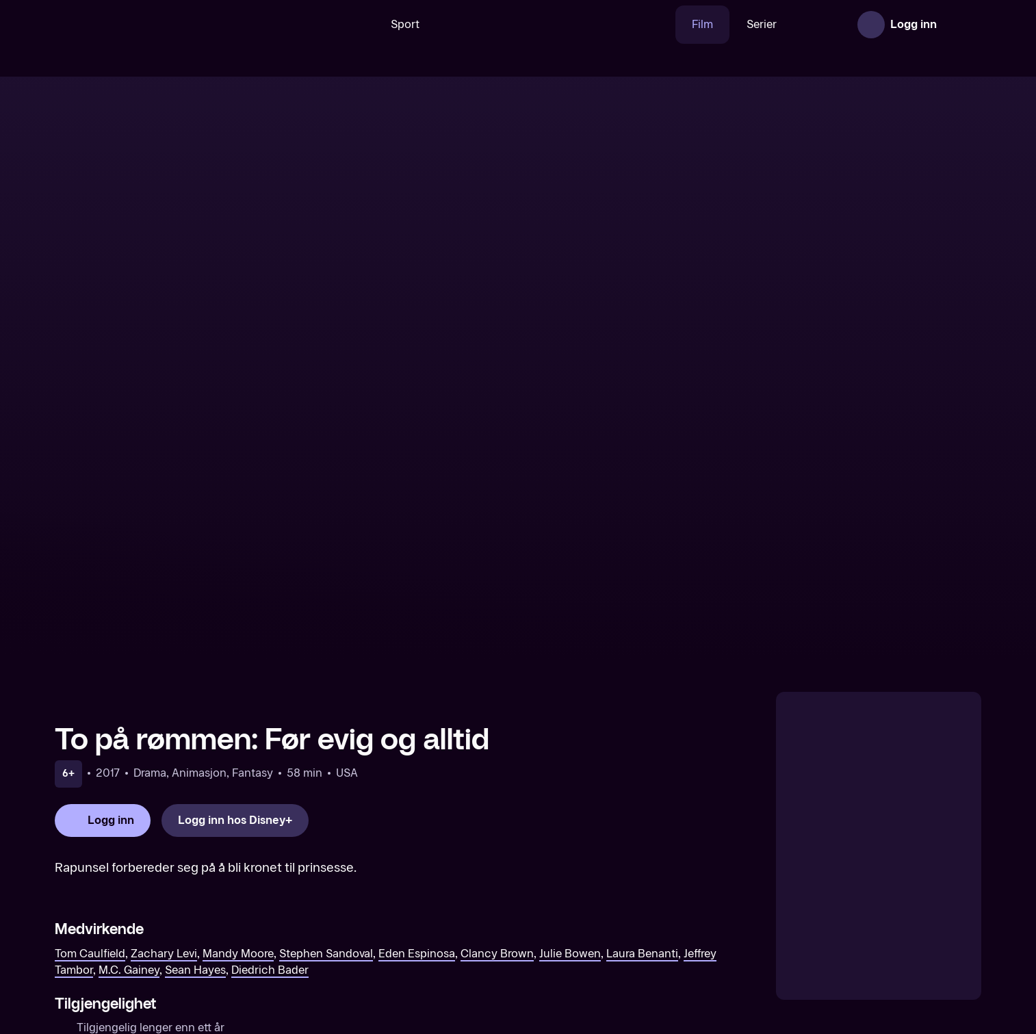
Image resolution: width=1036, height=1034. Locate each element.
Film (660, 24)
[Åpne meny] (962, 24)
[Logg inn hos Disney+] (235, 560)
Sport (362, 24)
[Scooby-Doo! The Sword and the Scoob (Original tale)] (636, 924)
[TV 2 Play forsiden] (157, 24)
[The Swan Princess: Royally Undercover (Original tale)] (164, 924)
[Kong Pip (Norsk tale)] (400, 924)
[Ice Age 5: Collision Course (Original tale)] (872, 924)
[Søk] (312, 24)
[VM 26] (513, 24)
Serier (719, 24)
